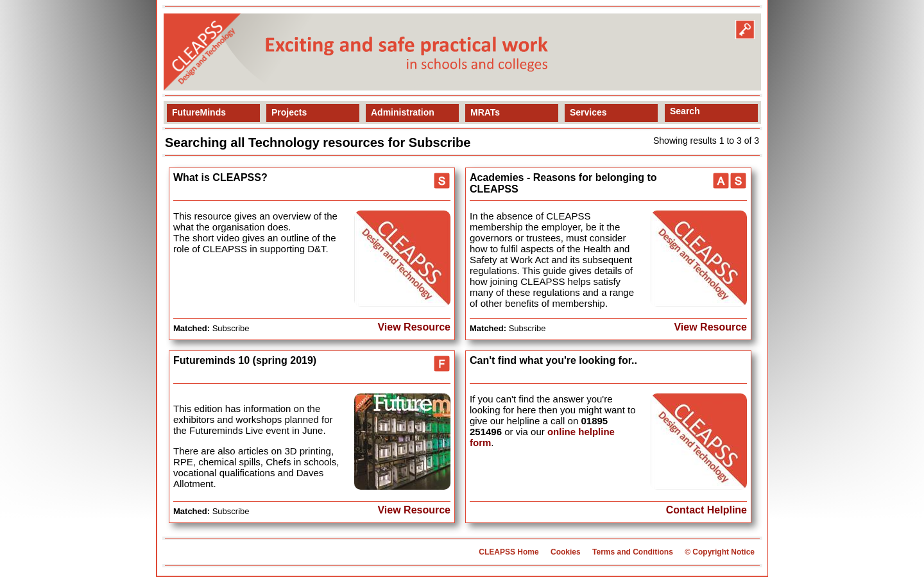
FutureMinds (199, 112)
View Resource (413, 327)
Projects (289, 112)
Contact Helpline (706, 509)
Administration (402, 112)
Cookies (566, 551)
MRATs (485, 112)
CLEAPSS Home (508, 551)
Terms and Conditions (632, 551)
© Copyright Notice (720, 551)
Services (588, 112)
